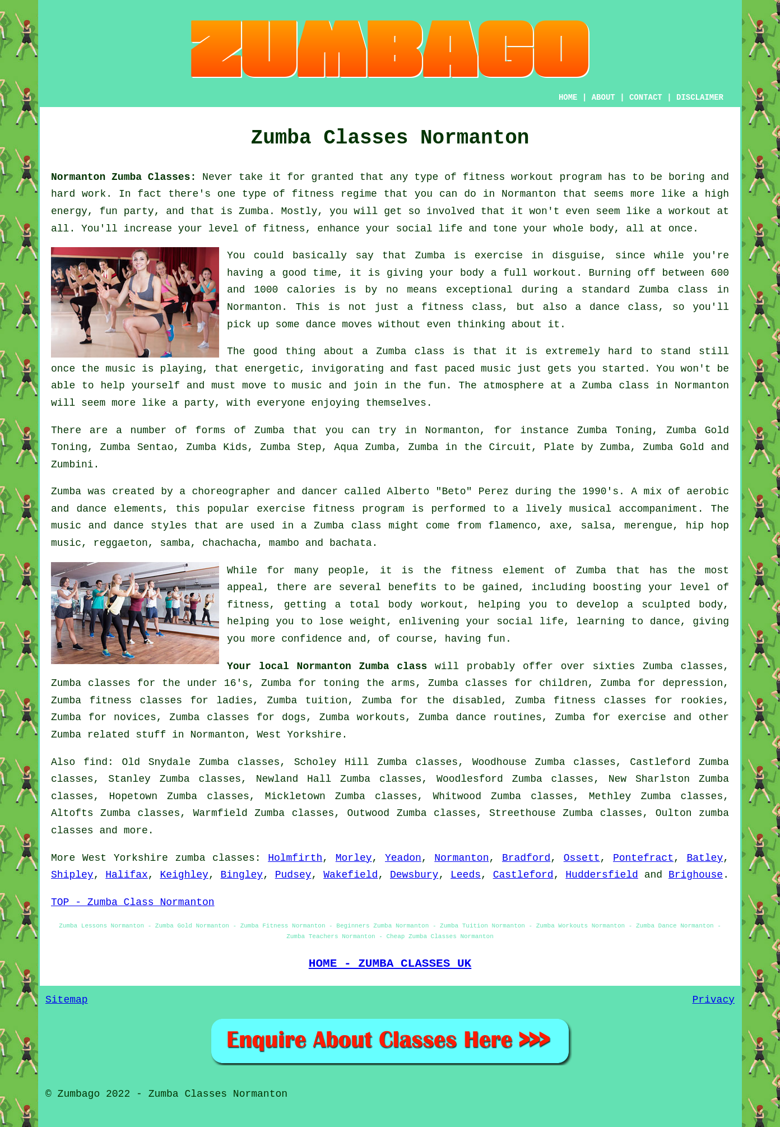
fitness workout (508, 177)
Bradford (526, 858)
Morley (354, 858)
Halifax (126, 874)
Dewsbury (414, 874)
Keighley (184, 874)
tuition (326, 700)
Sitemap (66, 999)
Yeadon (403, 858)
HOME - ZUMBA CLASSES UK (390, 963)
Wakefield (350, 874)
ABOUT (603, 97)
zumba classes (214, 858)
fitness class (461, 307)
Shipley (72, 874)
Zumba (254, 211)
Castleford (523, 874)
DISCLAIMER (699, 97)
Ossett (582, 858)
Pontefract (643, 858)
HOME (568, 97)
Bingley (242, 874)
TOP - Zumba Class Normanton (133, 902)
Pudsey (293, 874)
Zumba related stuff (108, 734)
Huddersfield (601, 874)
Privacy (713, 999)
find (95, 762)
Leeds (466, 874)
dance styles (150, 525)
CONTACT (645, 97)
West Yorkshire (299, 734)
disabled (477, 700)
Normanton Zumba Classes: (123, 177)
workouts (381, 717)
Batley (704, 858)
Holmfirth (295, 858)
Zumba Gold (673, 447)
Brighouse (695, 874)
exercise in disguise (538, 255)
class (634, 385)
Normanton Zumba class (362, 666)
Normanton (461, 858)
